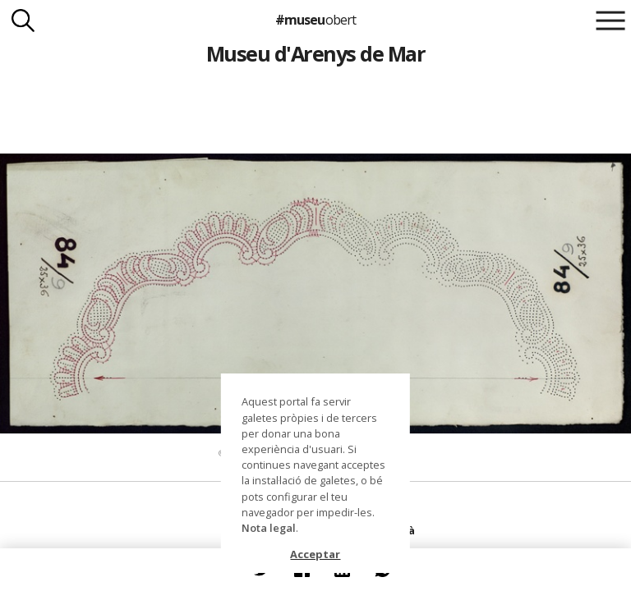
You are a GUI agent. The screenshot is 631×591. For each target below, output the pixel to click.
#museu (315, 20)
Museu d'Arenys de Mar (315, 53)
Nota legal (269, 527)
